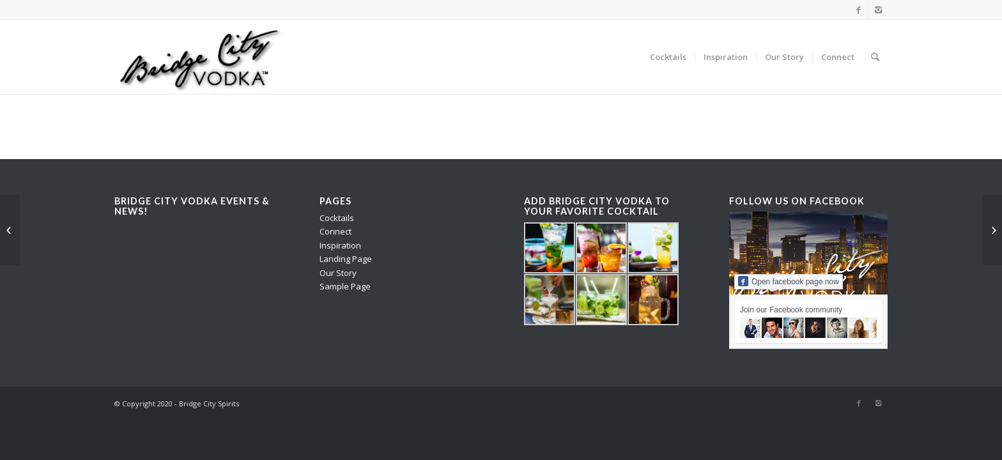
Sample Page (345, 286)
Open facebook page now (788, 281)
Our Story (338, 273)
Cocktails (337, 218)
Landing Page (346, 258)
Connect (335, 231)
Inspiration (340, 245)
